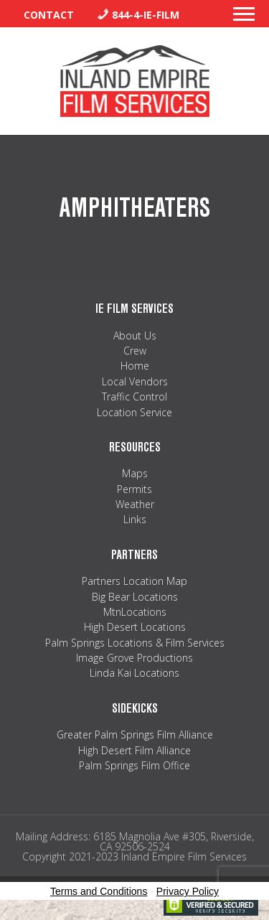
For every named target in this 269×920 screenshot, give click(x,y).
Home (135, 365)
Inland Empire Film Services (134, 81)
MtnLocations (134, 612)
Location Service (134, 412)
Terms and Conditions (98, 891)
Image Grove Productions (134, 658)
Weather (134, 504)
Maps (135, 473)
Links (134, 519)
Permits (134, 489)
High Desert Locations (135, 627)
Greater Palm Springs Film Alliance (135, 734)
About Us (134, 335)
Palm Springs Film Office (134, 765)
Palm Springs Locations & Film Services (135, 642)
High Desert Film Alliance (134, 750)
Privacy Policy (187, 891)
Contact (49, 15)
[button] (244, 18)
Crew (134, 350)
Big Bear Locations (135, 597)
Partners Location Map (134, 581)
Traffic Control (134, 396)
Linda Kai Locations (134, 673)
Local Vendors (135, 381)
